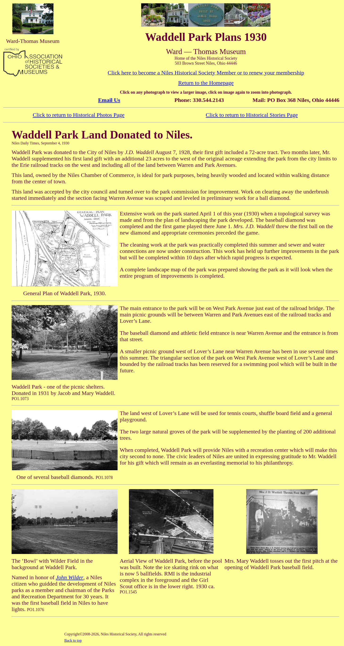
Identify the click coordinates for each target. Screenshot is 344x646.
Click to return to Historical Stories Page (252, 115)
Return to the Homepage (205, 83)
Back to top (73, 640)
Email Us (109, 100)
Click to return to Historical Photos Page (78, 115)
